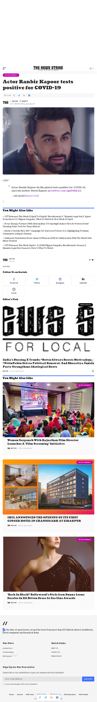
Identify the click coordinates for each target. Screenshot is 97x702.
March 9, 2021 (32, 196)
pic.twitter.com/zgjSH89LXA (64, 190)
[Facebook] (90, 260)
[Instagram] (60, 281)
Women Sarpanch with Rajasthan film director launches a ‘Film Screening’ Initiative (43, 442)
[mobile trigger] (5, 68)
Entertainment (11, 75)
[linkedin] (83, 281)
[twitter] (92, 260)
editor (15, 101)
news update (85, 305)
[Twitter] (36, 281)
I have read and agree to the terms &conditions (21, 684)
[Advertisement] (48, 35)
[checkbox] (4, 684)
